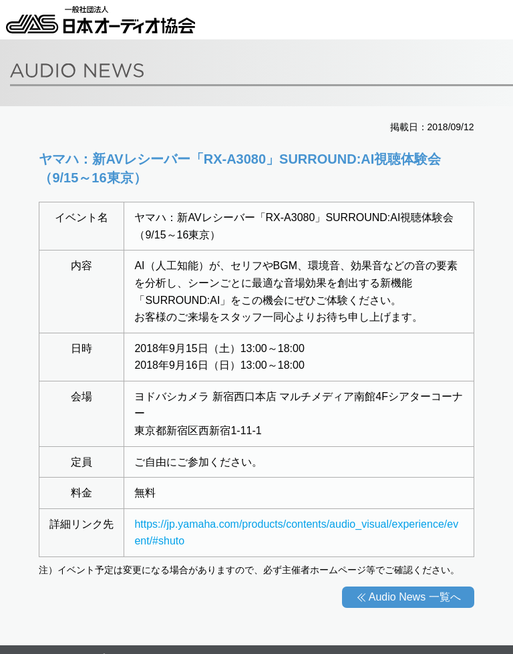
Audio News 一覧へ (415, 597)
